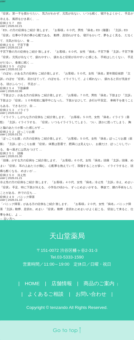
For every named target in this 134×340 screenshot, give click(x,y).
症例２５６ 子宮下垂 (14, 45)
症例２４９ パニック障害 (17, 197)
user (2, 26)
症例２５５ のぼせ (13, 66)
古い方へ (7, 218)
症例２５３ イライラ (14, 110)
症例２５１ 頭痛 (11, 153)
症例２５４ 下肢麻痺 (14, 88)
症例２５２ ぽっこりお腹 (17, 131)
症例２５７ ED (10, 23)
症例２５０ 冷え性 (13, 175)
